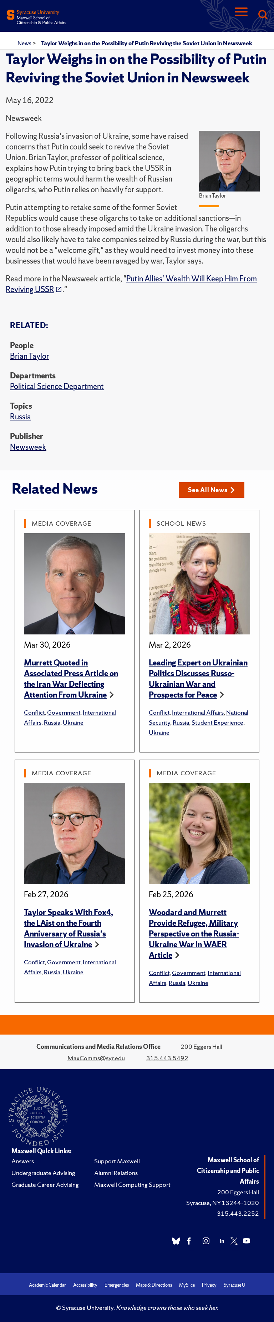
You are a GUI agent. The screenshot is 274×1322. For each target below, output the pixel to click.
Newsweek (28, 447)
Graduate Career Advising (45, 1184)
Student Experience (217, 722)
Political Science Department (57, 386)
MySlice (187, 1285)
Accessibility (85, 1285)
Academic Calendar (47, 1285)
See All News (211, 490)
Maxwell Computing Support (132, 1184)
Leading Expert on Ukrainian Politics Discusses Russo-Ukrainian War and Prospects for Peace (198, 679)
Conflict (34, 712)
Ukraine (73, 722)
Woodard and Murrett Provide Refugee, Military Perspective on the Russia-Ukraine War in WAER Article (194, 933)
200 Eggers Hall (238, 1192)
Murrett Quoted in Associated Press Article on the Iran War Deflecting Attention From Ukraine (71, 679)
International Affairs (198, 712)
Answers (22, 1161)
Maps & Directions (154, 1285)
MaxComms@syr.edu (96, 1058)
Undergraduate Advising (43, 1173)
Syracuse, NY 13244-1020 (222, 1203)
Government (63, 712)
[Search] (262, 15)
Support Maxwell (117, 1161)
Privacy (209, 1285)
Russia (20, 417)
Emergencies (117, 1285)
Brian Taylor (29, 356)
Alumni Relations (116, 1173)
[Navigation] (241, 15)
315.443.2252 (238, 1213)
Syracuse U (234, 1285)
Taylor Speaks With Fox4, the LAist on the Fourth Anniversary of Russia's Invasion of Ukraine (68, 928)
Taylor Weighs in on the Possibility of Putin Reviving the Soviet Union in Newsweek (146, 43)
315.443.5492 (167, 1058)
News (24, 43)
